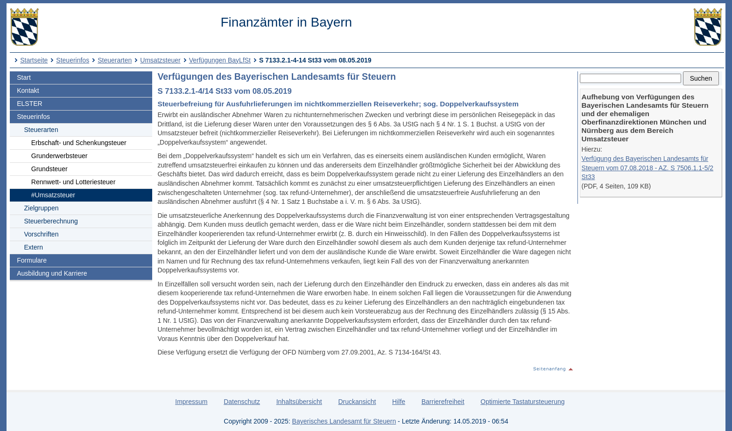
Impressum (191, 401)
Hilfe (398, 401)
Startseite (34, 60)
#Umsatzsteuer (53, 195)
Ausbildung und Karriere (52, 273)
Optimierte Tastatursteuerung (522, 401)
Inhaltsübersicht (299, 401)
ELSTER (29, 103)
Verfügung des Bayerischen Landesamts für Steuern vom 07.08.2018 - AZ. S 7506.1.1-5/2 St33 (648, 168)
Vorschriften (41, 234)
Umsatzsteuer (160, 60)
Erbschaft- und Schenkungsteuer (79, 142)
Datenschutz (242, 401)
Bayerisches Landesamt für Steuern (344, 421)
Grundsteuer (49, 169)
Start (24, 77)
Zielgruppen (41, 208)
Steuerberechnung (51, 221)
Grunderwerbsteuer (59, 156)
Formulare (32, 260)
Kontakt (28, 90)
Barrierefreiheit (443, 401)
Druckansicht (357, 401)
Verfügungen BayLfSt (220, 60)
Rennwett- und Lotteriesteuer (73, 182)
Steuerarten (115, 60)
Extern (33, 247)
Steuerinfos (72, 60)
